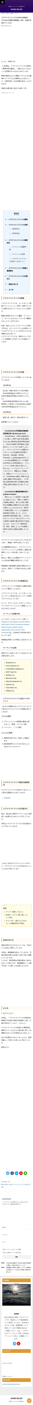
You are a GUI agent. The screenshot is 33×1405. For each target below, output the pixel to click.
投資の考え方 (12, 284)
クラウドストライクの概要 (17, 219)
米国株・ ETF (6, 1181)
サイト (4, 1242)
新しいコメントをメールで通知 (12, 1249)
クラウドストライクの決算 (17, 225)
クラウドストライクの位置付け (17, 277)
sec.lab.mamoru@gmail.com (11, 1384)
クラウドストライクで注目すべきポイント (17, 260)
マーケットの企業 (17, 254)
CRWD (11, 1184)
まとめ (10, 289)
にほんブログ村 (7, 1363)
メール (4, 1234)
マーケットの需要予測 (17, 248)
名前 (4, 1227)
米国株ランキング (7, 1376)
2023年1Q (14, 229)
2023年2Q (14, 233)
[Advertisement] (16, 152)
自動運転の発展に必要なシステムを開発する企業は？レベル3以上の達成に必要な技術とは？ (18, 1270)
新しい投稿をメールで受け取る (12, 1252)
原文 (16, 422)
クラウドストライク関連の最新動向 (17, 269)
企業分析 (26, 1184)
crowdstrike (6, 1184)
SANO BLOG (16, 9)
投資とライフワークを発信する (16, 1401)
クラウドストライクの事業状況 (17, 241)
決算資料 (7, 798)
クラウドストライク (19, 1184)
